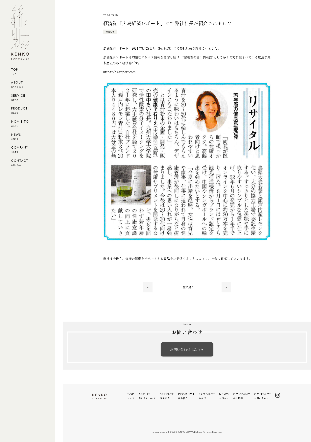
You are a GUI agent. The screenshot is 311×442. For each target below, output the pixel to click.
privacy (156, 432)
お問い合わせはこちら (187, 349)
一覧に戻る (187, 287)
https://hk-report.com (119, 71)
